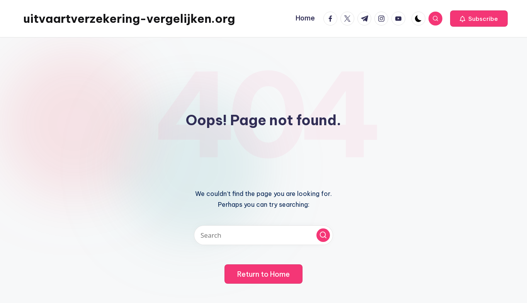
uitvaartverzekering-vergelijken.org (129, 18)
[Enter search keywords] (263, 235)
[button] (479, 18)
